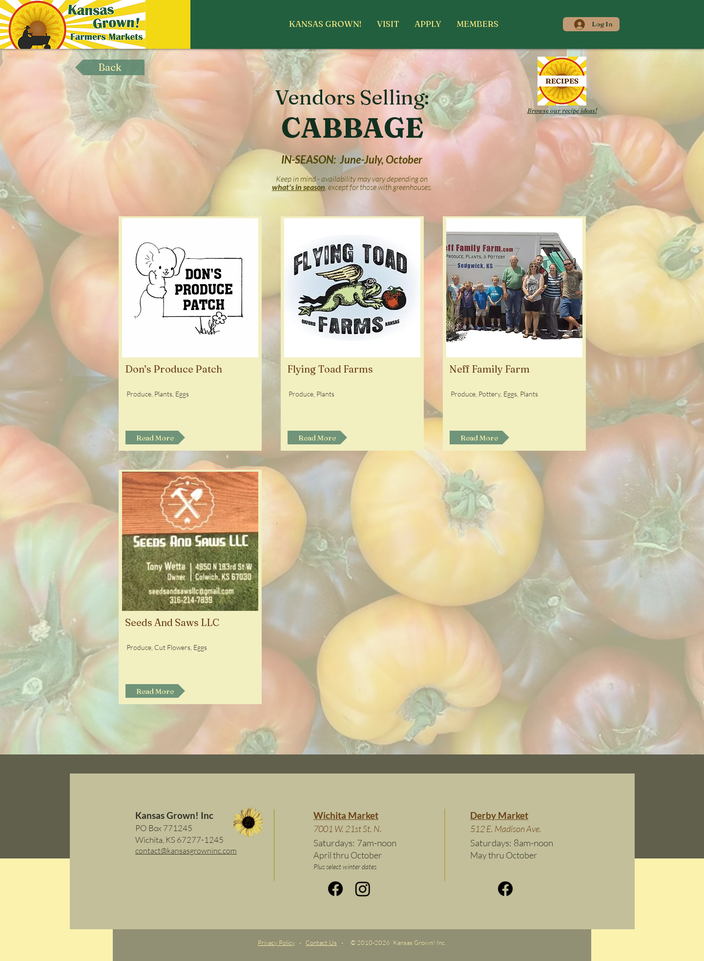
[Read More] (155, 437)
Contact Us (321, 942)
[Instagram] (363, 888)
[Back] (110, 67)
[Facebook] (335, 888)
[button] (388, 24)
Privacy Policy (276, 942)
